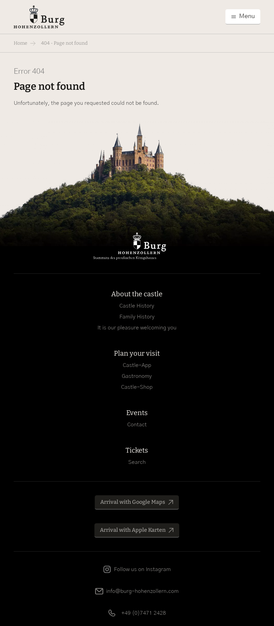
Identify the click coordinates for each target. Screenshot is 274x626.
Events (137, 413)
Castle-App (137, 365)
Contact (137, 424)
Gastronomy (137, 376)
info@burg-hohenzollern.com (142, 591)
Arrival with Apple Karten (133, 530)
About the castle (136, 294)
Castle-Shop (137, 387)
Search (137, 462)
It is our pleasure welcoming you (137, 327)
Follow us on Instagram (142, 569)
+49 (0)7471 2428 (143, 613)
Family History (137, 316)
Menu (247, 16)
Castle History (136, 306)
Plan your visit (137, 353)
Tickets (137, 450)
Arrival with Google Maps (132, 502)
